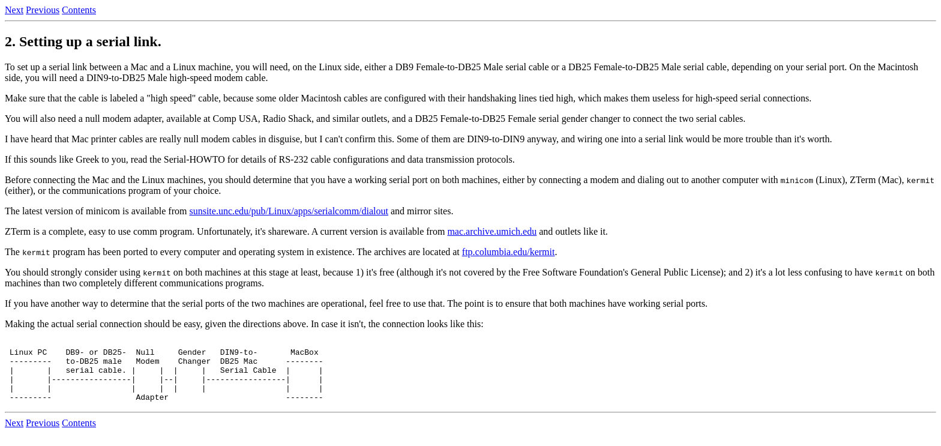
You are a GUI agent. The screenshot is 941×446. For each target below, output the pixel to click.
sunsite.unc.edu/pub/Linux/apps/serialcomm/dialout (288, 211)
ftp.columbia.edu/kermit (508, 252)
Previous (42, 10)
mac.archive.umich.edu (492, 231)
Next (14, 10)
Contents (79, 10)
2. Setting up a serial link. (83, 41)
